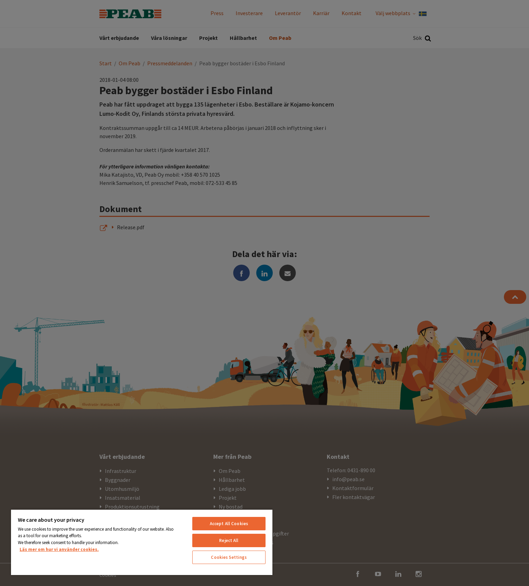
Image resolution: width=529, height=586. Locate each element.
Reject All (228, 540)
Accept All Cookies (229, 524)
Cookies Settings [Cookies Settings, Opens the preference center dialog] (229, 557)
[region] (141, 542)
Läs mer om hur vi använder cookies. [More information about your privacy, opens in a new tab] (59, 549)
